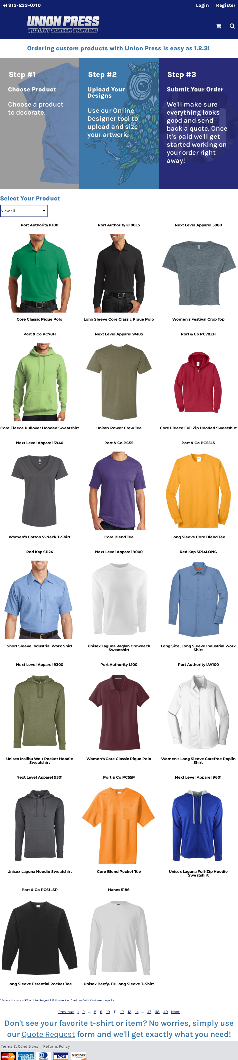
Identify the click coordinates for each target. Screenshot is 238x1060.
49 (165, 1011)
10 (108, 1011)
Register (225, 5)
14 (137, 1011)
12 (122, 1011)
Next (175, 1011)
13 (130, 1011)
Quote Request (48, 1034)
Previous (66, 1011)
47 (149, 1011)
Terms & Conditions (19, 1046)
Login (202, 5)
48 (157, 1011)
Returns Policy (56, 1046)
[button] (219, 26)
